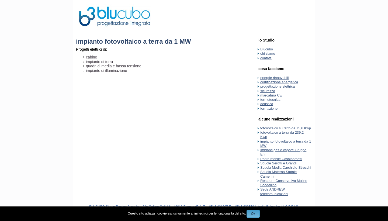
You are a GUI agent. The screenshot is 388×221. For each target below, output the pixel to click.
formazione (269, 108)
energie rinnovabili (274, 78)
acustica (266, 104)
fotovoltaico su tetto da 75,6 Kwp (285, 128)
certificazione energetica (279, 82)
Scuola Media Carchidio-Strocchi (285, 167)
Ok (253, 214)
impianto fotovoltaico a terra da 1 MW (133, 41)
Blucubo (266, 49)
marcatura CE (271, 95)
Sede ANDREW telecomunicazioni (274, 191)
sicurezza (267, 91)
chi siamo (267, 53)
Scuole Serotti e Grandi (278, 163)
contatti (266, 58)
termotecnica (270, 100)
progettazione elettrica (277, 86)
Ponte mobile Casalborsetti (281, 159)
